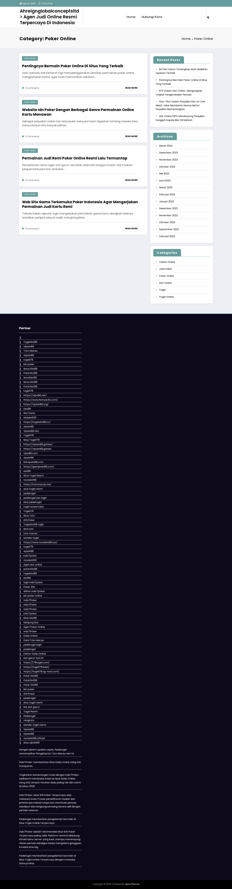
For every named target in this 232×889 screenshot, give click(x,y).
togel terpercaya (33, 506)
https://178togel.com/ (36, 662)
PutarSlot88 (30, 373)
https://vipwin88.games (37, 449)
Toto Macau (30, 351)
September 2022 (169, 229)
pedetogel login (32, 644)
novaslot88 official (34, 738)
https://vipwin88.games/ (38, 444)
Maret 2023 (165, 187)
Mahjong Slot (30, 622)
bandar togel (31, 538)
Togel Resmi (30, 711)
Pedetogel (29, 716)
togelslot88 (30, 573)
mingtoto (28, 720)
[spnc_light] (208, 16)
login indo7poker (33, 582)
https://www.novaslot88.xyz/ (40, 542)
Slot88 (27, 409)
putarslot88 (30, 569)
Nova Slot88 (30, 368)
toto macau (30, 533)
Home (131, 17)
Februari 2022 (167, 236)
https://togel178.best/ (36, 667)
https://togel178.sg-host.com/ (41, 671)
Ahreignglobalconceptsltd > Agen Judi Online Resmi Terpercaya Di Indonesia (49, 17)
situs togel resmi (32, 489)
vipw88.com (30, 453)
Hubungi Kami (151, 17)
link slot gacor (31, 707)
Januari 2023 (166, 201)
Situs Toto (29, 515)
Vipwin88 (28, 346)
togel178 (28, 359)
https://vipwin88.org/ (36, 404)
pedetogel (29, 493)
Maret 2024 (166, 145)
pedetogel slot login (35, 498)
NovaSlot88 (30, 377)
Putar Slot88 (30, 676)
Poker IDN (29, 587)
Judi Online (165, 269)
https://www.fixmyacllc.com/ (40, 400)
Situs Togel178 (31, 440)
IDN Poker (29, 520)
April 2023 (165, 180)
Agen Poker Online (34, 627)
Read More (131, 87)
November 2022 (168, 215)
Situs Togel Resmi (33, 475)
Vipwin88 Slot (31, 431)
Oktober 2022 (167, 222)
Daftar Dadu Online (34, 653)
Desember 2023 (168, 152)
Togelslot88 (30, 342)
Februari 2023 (167, 194)
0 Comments (32, 88)
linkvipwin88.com (33, 462)
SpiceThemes (132, 884)
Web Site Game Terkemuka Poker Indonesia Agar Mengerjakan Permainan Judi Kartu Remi (80, 204)
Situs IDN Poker (66, 831)
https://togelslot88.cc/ (37, 422)
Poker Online (30, 58)
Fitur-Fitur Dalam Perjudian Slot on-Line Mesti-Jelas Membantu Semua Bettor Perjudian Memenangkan (180, 105)
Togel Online (166, 297)
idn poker (28, 364)
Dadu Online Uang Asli (68, 762)
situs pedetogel (32, 502)
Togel (162, 290)
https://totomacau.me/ (37, 484)
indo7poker (30, 555)
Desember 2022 (168, 208)
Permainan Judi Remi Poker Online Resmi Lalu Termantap (74, 158)
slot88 (27, 471)
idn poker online (32, 595)
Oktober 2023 (167, 166)
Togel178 (28, 435)
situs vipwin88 (31, 742)
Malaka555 (29, 417)
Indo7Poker (30, 600)
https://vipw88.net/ (35, 395)
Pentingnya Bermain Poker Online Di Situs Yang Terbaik (72, 66)
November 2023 (168, 159)
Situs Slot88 (30, 618)
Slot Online (165, 283)
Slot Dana (29, 413)
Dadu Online (30, 635)
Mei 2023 (164, 173)
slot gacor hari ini (33, 658)
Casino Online (167, 262)
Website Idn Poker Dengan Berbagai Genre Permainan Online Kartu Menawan (78, 112)
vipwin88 (28, 426)
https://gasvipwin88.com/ (38, 466)
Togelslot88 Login (33, 524)
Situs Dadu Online (65, 778)
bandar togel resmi (34, 725)
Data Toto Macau (33, 640)
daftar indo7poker (34, 591)
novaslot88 (30, 480)
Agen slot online (32, 564)
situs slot (28, 529)
